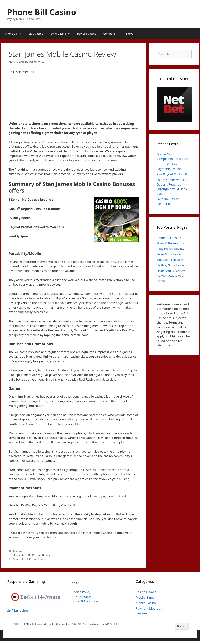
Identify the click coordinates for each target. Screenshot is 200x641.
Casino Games (146, 592)
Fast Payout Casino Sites (174, 174)
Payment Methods (149, 608)
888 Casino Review (170, 260)
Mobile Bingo (145, 597)
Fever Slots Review (170, 254)
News (129, 33)
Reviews (17, 551)
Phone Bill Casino (41, 11)
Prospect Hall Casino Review (29, 559)
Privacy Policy (81, 596)
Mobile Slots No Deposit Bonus (31, 555)
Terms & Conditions (85, 601)
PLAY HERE (112, 624)
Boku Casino (62, 33)
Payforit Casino (86, 33)
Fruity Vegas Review (171, 271)
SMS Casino (36, 33)
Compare (113, 33)
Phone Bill (15, 33)
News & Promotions (171, 243)
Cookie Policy (80, 592)
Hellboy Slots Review (171, 265)
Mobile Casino (146, 603)
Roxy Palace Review (170, 249)
